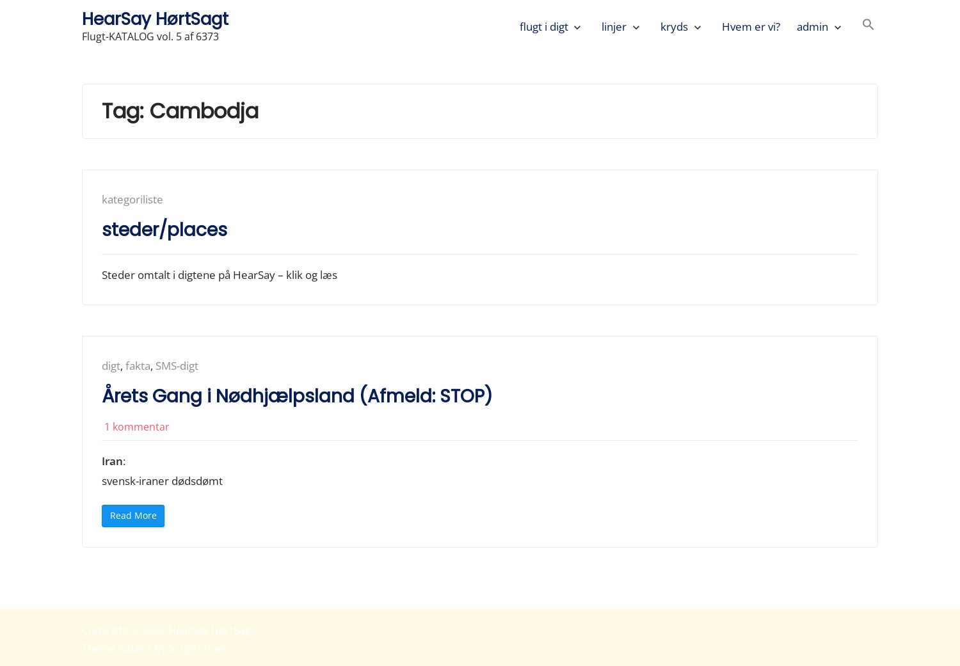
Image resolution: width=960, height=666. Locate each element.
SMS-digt (177, 365)
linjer (614, 26)
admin (812, 26)
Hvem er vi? (751, 26)
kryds (674, 26)
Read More (137, 518)
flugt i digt (544, 26)
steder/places (164, 230)
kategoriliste (132, 199)
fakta (137, 365)
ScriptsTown (198, 648)
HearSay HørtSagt (155, 19)
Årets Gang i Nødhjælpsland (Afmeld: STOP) (297, 396)
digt (111, 365)
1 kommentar (137, 427)
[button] (868, 26)
